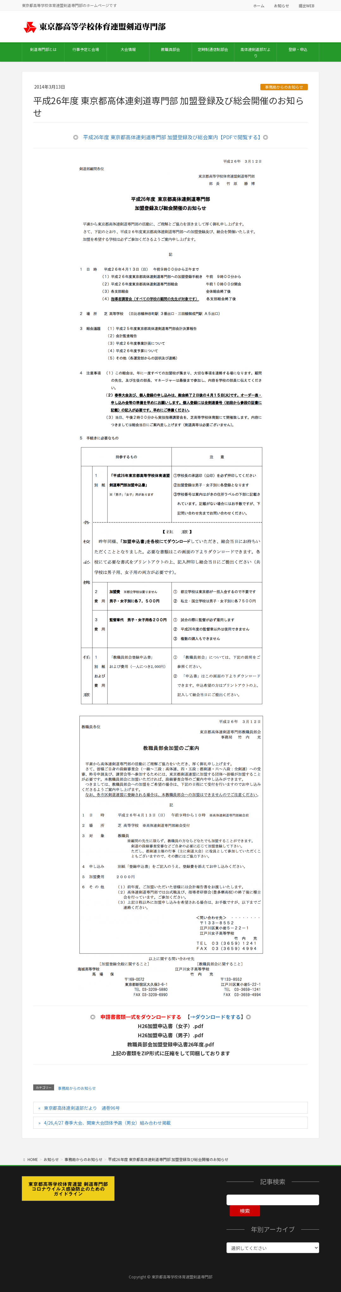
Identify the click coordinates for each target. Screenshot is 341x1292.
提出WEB (306, 5)
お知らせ (281, 5)
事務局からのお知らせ (284, 87)
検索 (245, 1210)
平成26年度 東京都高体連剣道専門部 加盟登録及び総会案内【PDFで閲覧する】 (173, 137)
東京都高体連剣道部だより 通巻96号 (82, 1108)
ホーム (258, 5)
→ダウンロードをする (215, 1016)
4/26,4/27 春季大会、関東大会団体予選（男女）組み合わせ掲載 (107, 1123)
